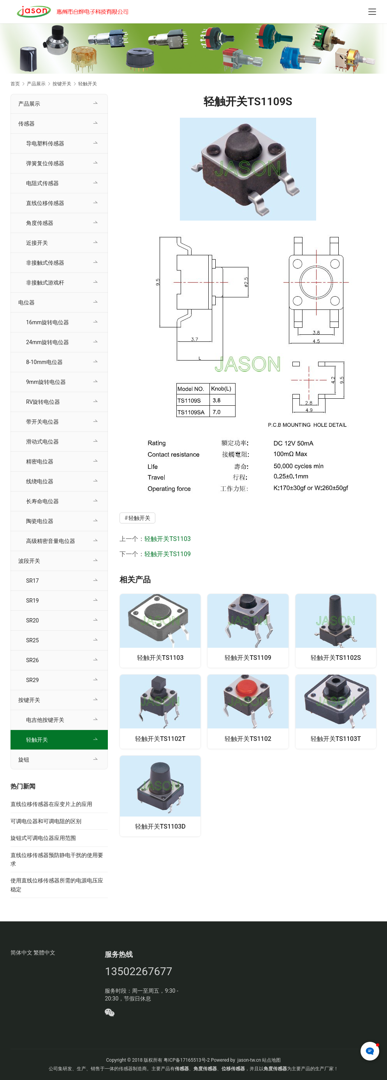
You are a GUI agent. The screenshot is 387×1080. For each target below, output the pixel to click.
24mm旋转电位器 (47, 342)
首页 (15, 84)
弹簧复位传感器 (45, 163)
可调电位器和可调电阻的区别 (46, 821)
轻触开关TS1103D (160, 826)
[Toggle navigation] (372, 12)
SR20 (32, 620)
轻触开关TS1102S (336, 657)
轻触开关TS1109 (167, 554)
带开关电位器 (42, 422)
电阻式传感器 (42, 183)
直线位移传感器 (45, 203)
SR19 (32, 600)
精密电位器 (39, 461)
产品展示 (29, 104)
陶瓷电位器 (39, 521)
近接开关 (37, 243)
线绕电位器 (39, 481)
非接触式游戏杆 (45, 282)
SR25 (32, 640)
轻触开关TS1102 (248, 738)
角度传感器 (39, 223)
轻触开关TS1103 (167, 539)
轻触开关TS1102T (160, 738)
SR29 (32, 680)
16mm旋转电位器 (47, 322)
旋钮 (23, 760)
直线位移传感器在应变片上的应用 (51, 804)
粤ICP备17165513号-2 (186, 1060)
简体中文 (21, 952)
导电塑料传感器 (45, 143)
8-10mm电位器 (44, 362)
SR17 (32, 581)
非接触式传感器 (45, 263)
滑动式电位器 (42, 441)
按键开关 (29, 700)
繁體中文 (44, 952)
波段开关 (29, 561)
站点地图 (271, 1060)
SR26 (32, 660)
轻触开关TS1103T (336, 738)
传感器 (26, 123)
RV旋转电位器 (43, 402)
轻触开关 (139, 518)
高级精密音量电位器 (50, 541)
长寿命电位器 (42, 501)
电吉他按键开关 (45, 720)
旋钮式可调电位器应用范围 (43, 838)
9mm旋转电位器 (46, 382)
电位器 (26, 302)
